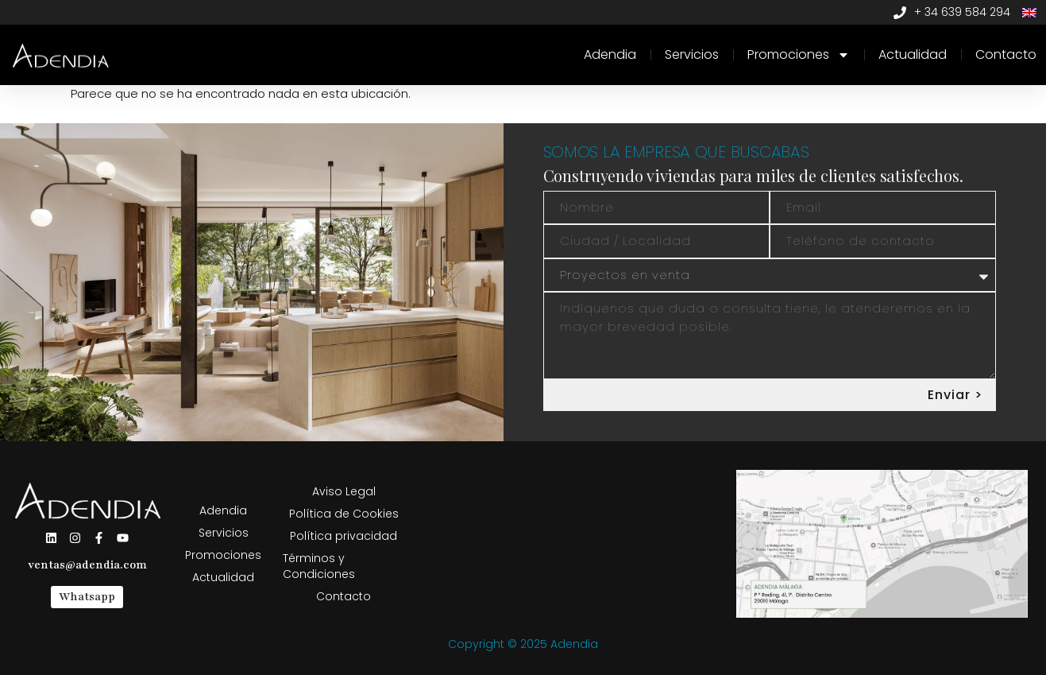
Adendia (610, 54)
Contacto (1005, 54)
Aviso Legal (344, 491)
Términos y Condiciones (319, 566)
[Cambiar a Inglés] (1029, 12)
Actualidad (912, 54)
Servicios (692, 54)
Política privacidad (343, 536)
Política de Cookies (344, 514)
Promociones (798, 55)
